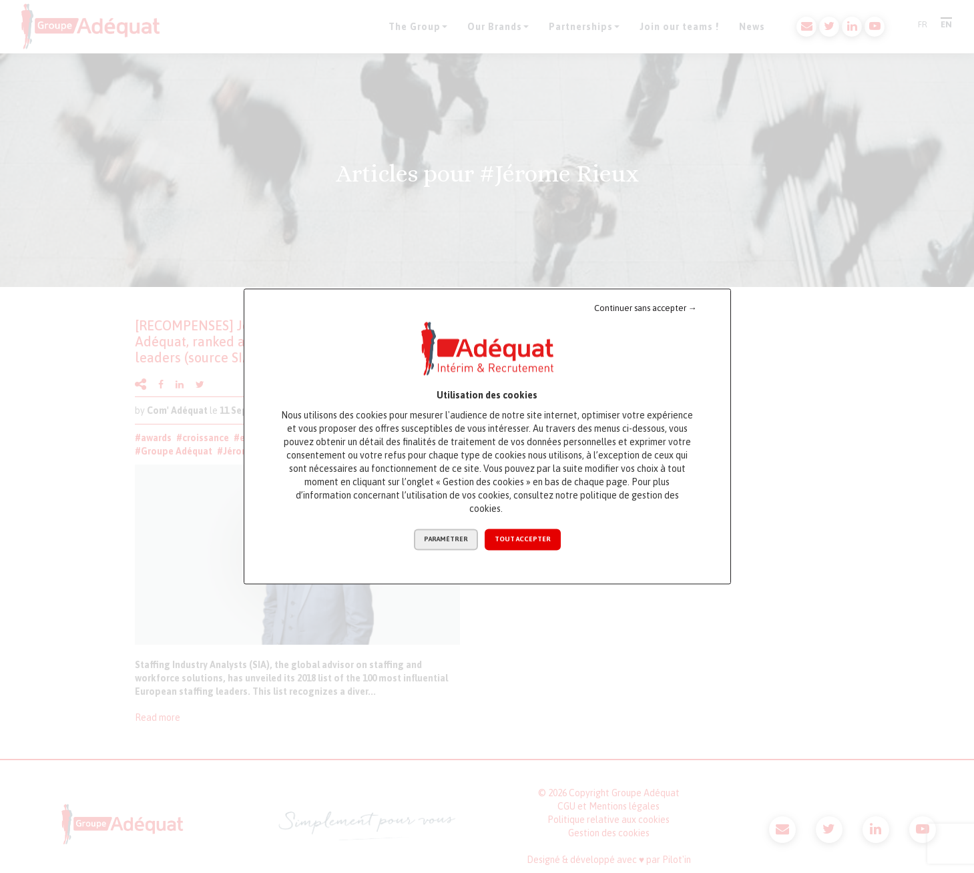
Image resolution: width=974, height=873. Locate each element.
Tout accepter (523, 539)
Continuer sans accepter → (645, 308)
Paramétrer (446, 539)
